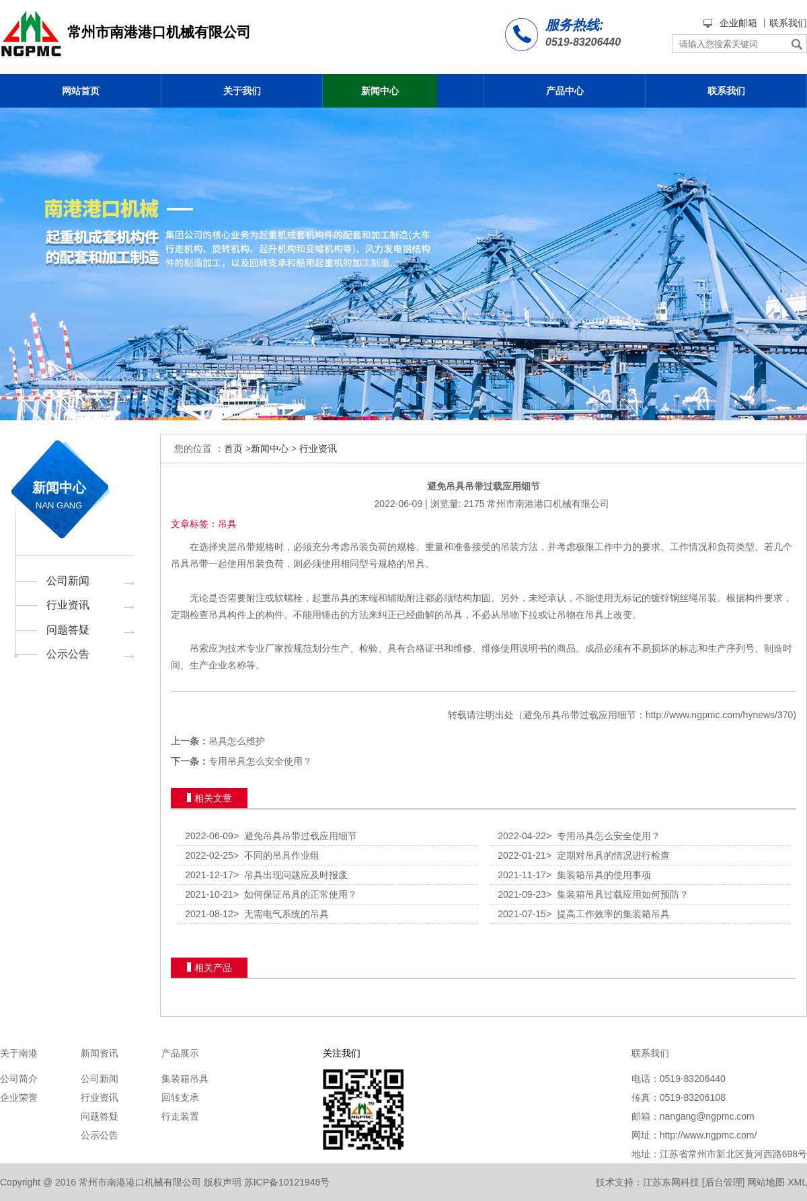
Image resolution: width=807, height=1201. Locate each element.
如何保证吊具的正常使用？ (295, 894)
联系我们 (788, 22)
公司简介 (19, 1078)
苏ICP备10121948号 (287, 1182)
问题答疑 (67, 629)
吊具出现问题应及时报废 (290, 874)
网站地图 (766, 1182)
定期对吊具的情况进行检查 (608, 855)
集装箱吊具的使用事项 (598, 874)
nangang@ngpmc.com (707, 1116)
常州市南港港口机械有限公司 (548, 503)
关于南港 (19, 1053)
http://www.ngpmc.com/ (708, 1135)
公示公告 (67, 654)
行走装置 (180, 1116)
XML (797, 1182)
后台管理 (723, 1182)
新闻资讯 (99, 1053)
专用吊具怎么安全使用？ (260, 761)
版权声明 (222, 1182)
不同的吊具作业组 (276, 855)
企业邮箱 (738, 22)
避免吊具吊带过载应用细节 (295, 835)
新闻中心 (380, 90)
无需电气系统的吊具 (281, 913)
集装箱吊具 (184, 1078)
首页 (233, 448)
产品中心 (565, 90)
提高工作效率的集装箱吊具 (608, 913)
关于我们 (242, 90)
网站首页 (81, 90)
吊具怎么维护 (236, 741)
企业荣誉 (19, 1097)
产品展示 (180, 1053)
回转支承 (180, 1097)
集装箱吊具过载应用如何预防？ (617, 894)
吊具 (180, 563)
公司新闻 (67, 580)
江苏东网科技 (671, 1182)
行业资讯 (67, 605)
